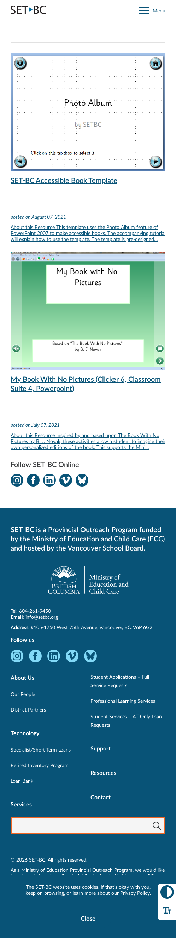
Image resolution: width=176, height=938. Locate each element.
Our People (23, 694)
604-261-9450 (35, 611)
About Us (22, 678)
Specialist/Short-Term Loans (41, 750)
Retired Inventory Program (40, 765)
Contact (100, 797)
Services (21, 804)
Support (100, 749)
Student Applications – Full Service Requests (119, 681)
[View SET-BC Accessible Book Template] (88, 152)
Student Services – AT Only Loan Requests (126, 721)
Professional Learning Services (122, 701)
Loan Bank (22, 781)
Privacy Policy (135, 893)
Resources (103, 773)
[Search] (156, 826)
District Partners (28, 710)
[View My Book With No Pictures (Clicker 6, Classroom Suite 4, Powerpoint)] (88, 356)
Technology (25, 733)
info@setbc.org (41, 617)
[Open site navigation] (152, 11)
